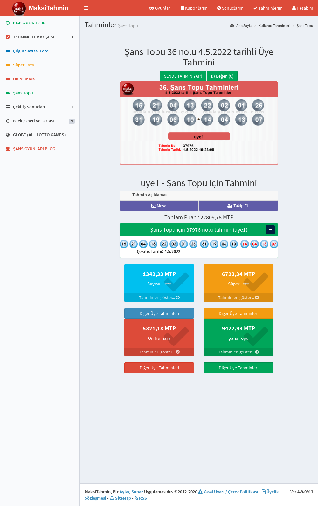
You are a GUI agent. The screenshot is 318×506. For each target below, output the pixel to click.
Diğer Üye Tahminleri (159, 313)
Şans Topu (305, 25)
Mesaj (159, 206)
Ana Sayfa (241, 25)
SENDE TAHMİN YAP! (183, 76)
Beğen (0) (222, 76)
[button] (86, 8)
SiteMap (120, 488)
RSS (141, 488)
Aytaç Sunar (131, 482)
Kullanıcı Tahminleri (274, 25)
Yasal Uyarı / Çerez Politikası (228, 482)
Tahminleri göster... (159, 297)
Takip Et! (238, 206)
